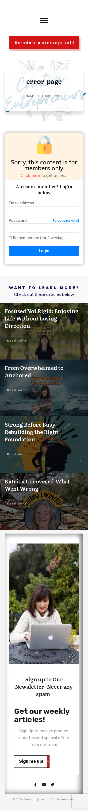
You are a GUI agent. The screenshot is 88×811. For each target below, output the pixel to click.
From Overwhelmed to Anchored (34, 371)
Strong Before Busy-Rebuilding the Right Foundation (31, 432)
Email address (21, 203)
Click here (30, 175)
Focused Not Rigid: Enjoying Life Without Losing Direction (42, 318)
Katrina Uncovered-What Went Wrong (37, 484)
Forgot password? (66, 220)
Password (44, 220)
